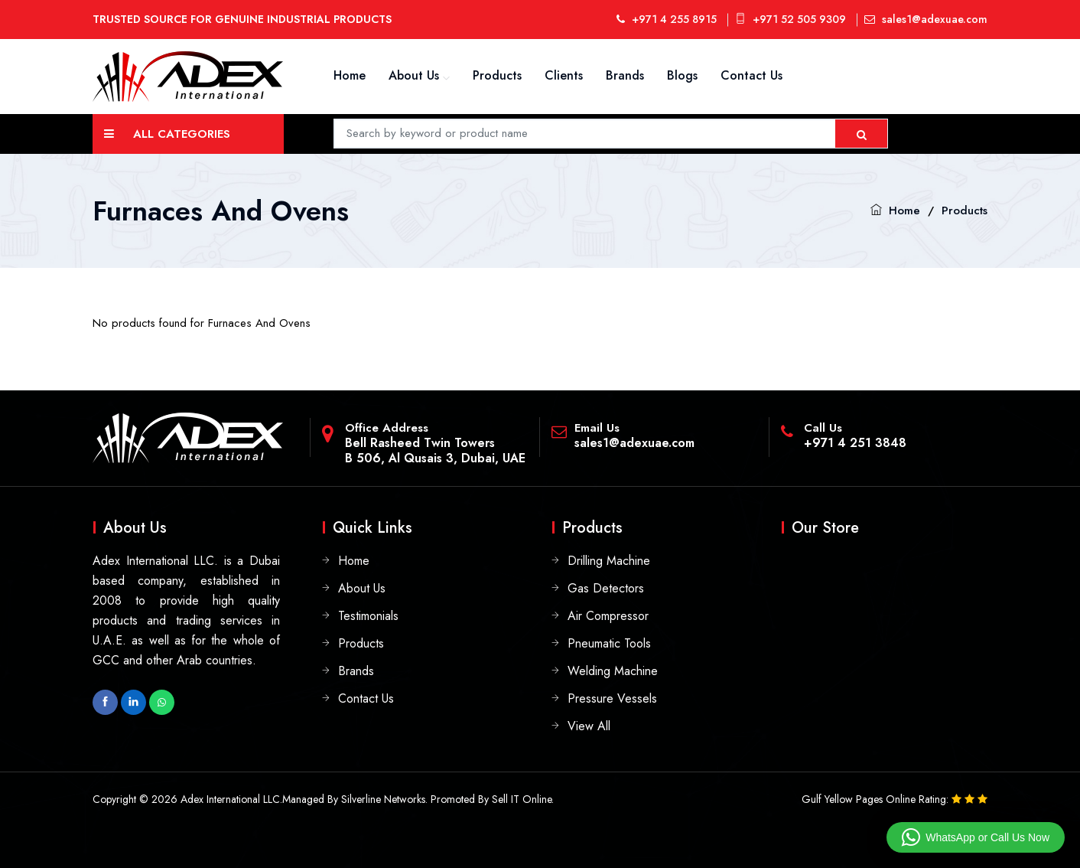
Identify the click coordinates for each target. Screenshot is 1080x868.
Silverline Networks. (384, 799)
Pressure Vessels (612, 698)
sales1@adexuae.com (925, 19)
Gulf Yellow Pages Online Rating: (877, 799)
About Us (414, 75)
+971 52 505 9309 (790, 19)
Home (349, 75)
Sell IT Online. (523, 799)
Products (497, 75)
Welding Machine (613, 671)
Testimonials (368, 616)
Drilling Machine (609, 560)
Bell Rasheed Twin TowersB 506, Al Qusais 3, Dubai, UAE (435, 450)
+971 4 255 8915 (666, 19)
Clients (564, 75)
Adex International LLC (230, 799)
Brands (625, 75)
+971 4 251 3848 (855, 443)
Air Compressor (608, 616)
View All (589, 726)
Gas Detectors (606, 588)
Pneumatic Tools (609, 643)
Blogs (682, 75)
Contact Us (751, 75)
